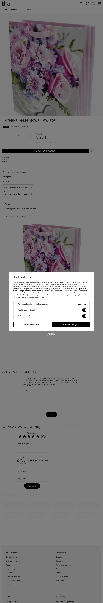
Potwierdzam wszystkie (71, 325)
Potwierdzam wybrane (32, 325)
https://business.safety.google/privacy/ (39, 291)
